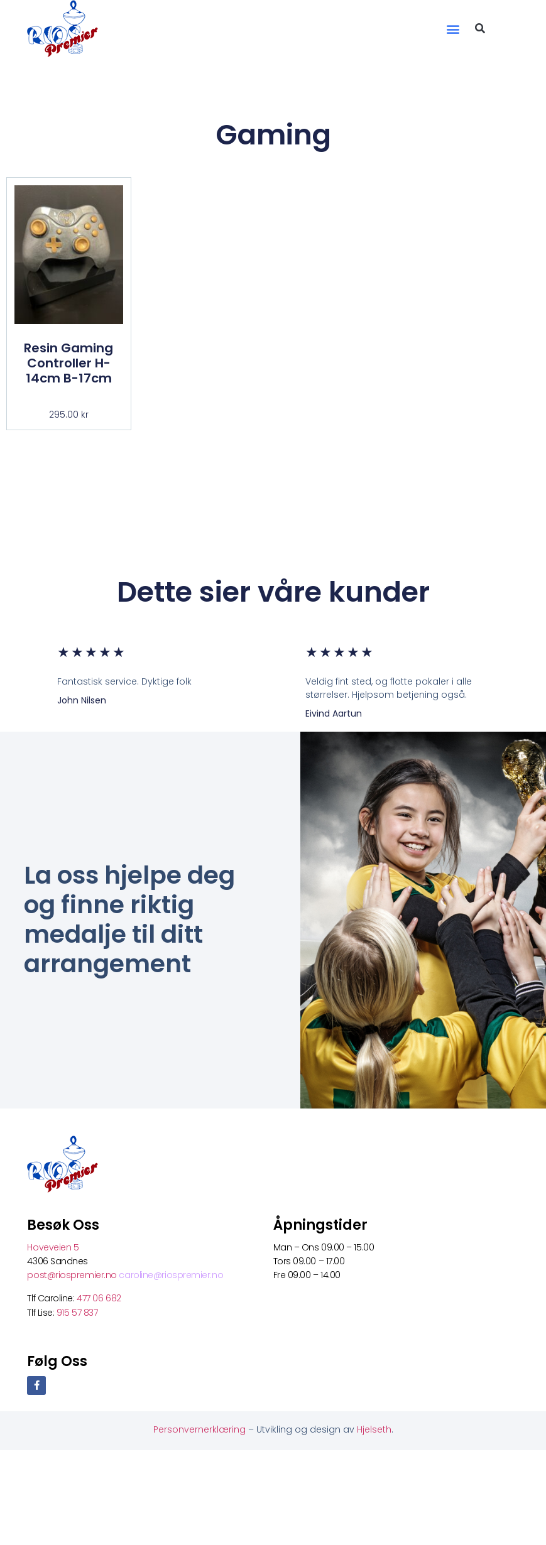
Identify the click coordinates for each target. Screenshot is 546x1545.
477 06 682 (100, 1298)
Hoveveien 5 (53, 1247)
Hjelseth (374, 1429)
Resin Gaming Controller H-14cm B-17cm (68, 363)
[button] (453, 28)
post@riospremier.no (73, 1275)
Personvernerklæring (200, 1429)
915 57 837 (77, 1312)
